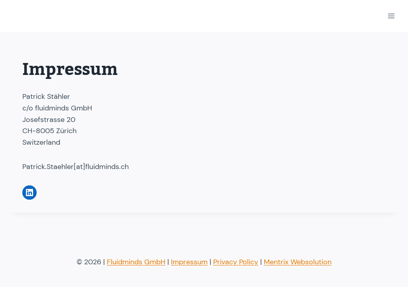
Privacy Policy (235, 262)
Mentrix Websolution (298, 262)
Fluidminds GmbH (136, 262)
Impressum (189, 262)
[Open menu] (391, 16)
